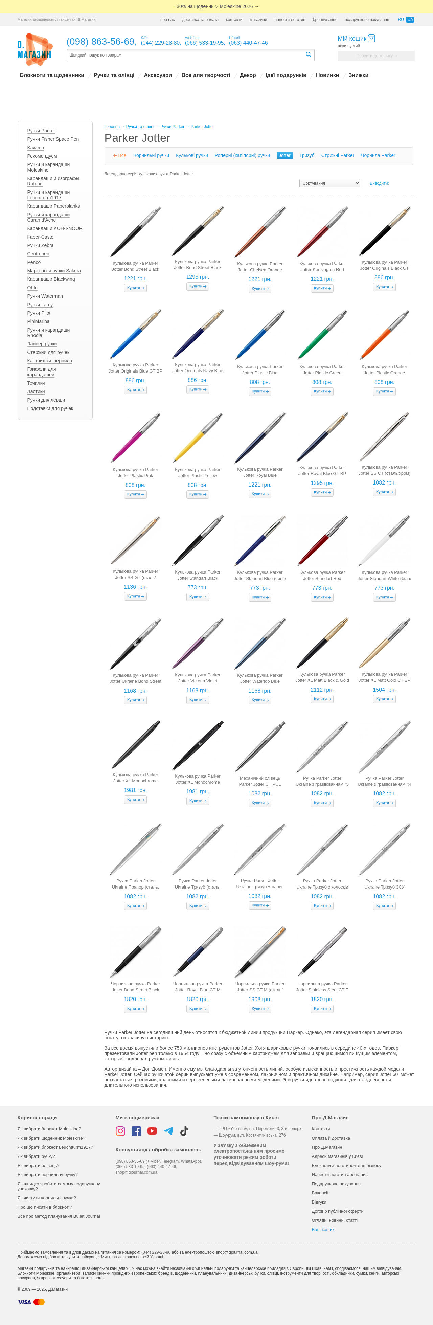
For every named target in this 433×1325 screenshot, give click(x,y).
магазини (258, 19)
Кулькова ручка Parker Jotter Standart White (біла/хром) (384, 578)
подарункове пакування (367, 19)
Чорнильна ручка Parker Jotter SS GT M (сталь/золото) (259, 989)
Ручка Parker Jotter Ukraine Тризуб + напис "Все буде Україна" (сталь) (260, 886)
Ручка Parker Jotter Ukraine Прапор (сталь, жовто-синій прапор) (135, 887)
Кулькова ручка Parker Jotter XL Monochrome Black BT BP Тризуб (197, 782)
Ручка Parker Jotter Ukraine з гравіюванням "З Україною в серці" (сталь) (322, 784)
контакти (234, 19)
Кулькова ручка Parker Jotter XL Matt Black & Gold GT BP (322, 680)
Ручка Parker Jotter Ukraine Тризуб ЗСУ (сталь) (384, 887)
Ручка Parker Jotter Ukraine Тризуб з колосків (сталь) (322, 887)
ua (410, 19)
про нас (167, 19)
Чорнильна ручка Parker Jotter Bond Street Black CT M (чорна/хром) (135, 989)
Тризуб (307, 155)
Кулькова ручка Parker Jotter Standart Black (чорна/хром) (197, 578)
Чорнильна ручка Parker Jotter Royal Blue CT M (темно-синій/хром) (197, 989)
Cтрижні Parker (337, 155)
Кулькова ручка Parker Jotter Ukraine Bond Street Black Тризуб (135, 681)
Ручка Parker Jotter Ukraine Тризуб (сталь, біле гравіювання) (198, 887)
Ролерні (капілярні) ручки (242, 155)
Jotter (285, 155)
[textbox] (186, 55)
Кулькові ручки (192, 155)
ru (401, 19)
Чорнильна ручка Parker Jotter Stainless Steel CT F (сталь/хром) (322, 989)
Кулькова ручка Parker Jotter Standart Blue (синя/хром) (260, 578)
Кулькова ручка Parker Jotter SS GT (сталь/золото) (135, 577)
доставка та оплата (200, 19)
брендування (325, 19)
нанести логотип (290, 19)
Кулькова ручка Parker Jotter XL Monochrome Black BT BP (135, 780)
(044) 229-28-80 (155, 1252)
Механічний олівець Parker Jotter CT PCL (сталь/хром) (260, 784)
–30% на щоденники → (216, 6)
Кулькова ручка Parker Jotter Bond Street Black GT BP (197, 267)
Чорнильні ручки (151, 155)
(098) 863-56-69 (101, 41)
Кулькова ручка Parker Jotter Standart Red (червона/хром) (322, 578)
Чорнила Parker (378, 155)
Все (122, 155)
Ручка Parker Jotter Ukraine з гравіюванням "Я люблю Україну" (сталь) (384, 784)
